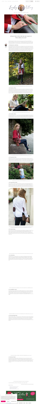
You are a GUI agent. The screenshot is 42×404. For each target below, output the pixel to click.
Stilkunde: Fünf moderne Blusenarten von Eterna (14, 386)
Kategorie (3, 1)
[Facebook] (35, 1)
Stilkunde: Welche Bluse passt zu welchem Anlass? (21, 36)
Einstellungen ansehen (13, 401)
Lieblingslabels (9, 1)
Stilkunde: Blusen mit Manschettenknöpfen (13, 387)
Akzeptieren (3, 401)
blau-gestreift (16, 253)
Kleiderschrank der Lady (21, 34)
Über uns (6, 1)
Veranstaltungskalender (15, 1)
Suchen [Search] (32, 1)
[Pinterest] (38, 1)
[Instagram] (37, 1)
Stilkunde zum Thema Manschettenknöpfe (26, 186)
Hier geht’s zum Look (30, 86)
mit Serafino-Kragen (17, 158)
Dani (5, 43)
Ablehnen (8, 401)
